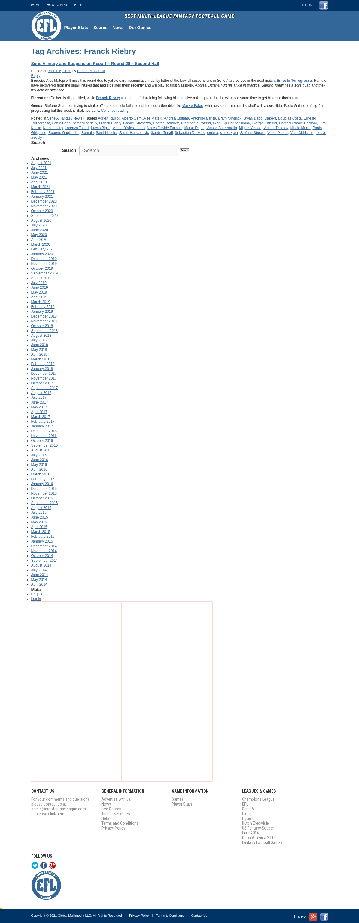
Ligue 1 (248, 818)
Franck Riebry (110, 123)
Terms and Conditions (120, 823)
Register (38, 594)
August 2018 (41, 335)
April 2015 (39, 527)
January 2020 (42, 254)
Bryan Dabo (252, 118)
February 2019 (43, 307)
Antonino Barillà (203, 118)
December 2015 (44, 489)
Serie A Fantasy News (64, 118)
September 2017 (44, 388)
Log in (36, 599)
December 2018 (44, 316)
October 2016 (42, 441)
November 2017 (44, 378)
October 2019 (42, 268)
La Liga (248, 813)
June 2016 (39, 460)
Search (69, 150)
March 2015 (40, 532)
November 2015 (44, 493)
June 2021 (39, 172)
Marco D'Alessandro (129, 128)
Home (35, 5)
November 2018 (44, 321)
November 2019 (44, 264)
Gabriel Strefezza (137, 123)
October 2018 (42, 326)
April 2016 (39, 469)
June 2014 (39, 575)
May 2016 (39, 465)
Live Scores (111, 808)
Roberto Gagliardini (63, 133)
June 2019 (39, 287)
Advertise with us (116, 799)
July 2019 (39, 283)
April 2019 (39, 297)
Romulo (87, 133)
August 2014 (41, 565)
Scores (100, 27)
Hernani (310, 123)
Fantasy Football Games (262, 842)
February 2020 (43, 249)
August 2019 (41, 278)
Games (178, 799)
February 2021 (43, 192)
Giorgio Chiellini (264, 123)
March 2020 (40, 244)
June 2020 (39, 230)
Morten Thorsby (275, 128)
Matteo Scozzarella (221, 128)
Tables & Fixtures (115, 813)
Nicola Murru (300, 128)
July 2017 (39, 397)
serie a (212, 133)
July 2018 (39, 340)
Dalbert (270, 118)
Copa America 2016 (259, 837)
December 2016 (44, 431)
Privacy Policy (113, 828)
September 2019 (44, 273)
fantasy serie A (85, 123)
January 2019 (42, 311)
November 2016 (44, 436)
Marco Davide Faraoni (164, 128)
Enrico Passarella (91, 71)
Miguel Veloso (250, 128)
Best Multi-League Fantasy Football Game (179, 16)
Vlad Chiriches (301, 133)
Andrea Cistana (176, 118)
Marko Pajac (194, 128)
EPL (245, 804)
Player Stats (76, 27)
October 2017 (42, 383)
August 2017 (41, 393)
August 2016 (41, 450)
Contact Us (199, 915)
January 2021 (42, 196)
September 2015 (44, 503)
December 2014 (44, 546)
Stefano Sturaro (252, 133)
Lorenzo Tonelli (77, 128)
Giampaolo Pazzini (196, 123)
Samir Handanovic (134, 133)
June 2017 (39, 402)
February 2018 (43, 364)
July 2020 (39, 225)
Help (78, 5)
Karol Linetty (53, 128)
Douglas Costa (290, 118)
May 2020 (39, 235)
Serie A (248, 808)
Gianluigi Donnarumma (231, 123)
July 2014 (39, 570)
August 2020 (41, 220)
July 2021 (39, 168)
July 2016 (39, 455)
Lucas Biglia (100, 128)
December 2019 (44, 259)
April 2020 (39, 240)
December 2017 (44, 373)
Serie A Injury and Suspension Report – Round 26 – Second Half (95, 63)
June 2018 (39, 345)
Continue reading (117, 110)
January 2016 (42, 484)
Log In (307, 5)
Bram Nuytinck (229, 118)
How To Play (57, 5)
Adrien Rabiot (109, 118)
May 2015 (39, 522)
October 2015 (42, 498)
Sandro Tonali (162, 133)
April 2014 (39, 584)
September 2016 (44, 445)
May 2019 (39, 292)
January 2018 (42, 369)
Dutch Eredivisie (255, 823)
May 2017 (39, 407)
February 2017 (43, 421)
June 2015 (39, 517)
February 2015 (43, 536)
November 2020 (44, 206)
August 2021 (41, 163)
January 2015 (42, 541)
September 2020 (44, 216)
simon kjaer (229, 133)
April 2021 (39, 182)
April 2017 (39, 412)
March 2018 (40, 359)
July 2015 (39, 512)
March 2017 (40, 417)
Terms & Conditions (170, 915)
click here (56, 813)
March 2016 (40, 474)
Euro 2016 (250, 832)
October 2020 (42, 211)
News (118, 27)
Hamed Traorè (290, 123)
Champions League (258, 799)
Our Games (140, 27)
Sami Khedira (106, 133)
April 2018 (39, 354)
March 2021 (40, 187)
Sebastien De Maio (190, 133)
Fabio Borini (61, 123)
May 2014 (39, 580)
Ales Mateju (152, 118)
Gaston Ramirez (166, 123)
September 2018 (44, 331)
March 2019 (40, 302)
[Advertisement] (76, 691)
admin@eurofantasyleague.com (58, 808)
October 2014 (42, 556)
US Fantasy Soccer (258, 828)
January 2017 (42, 426)
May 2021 (39, 177)
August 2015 (41, 508)
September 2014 (44, 560)
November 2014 (44, 551)
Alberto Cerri (132, 118)
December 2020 (44, 201)
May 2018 (39, 350)
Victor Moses (277, 133)
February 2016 (43, 479)
